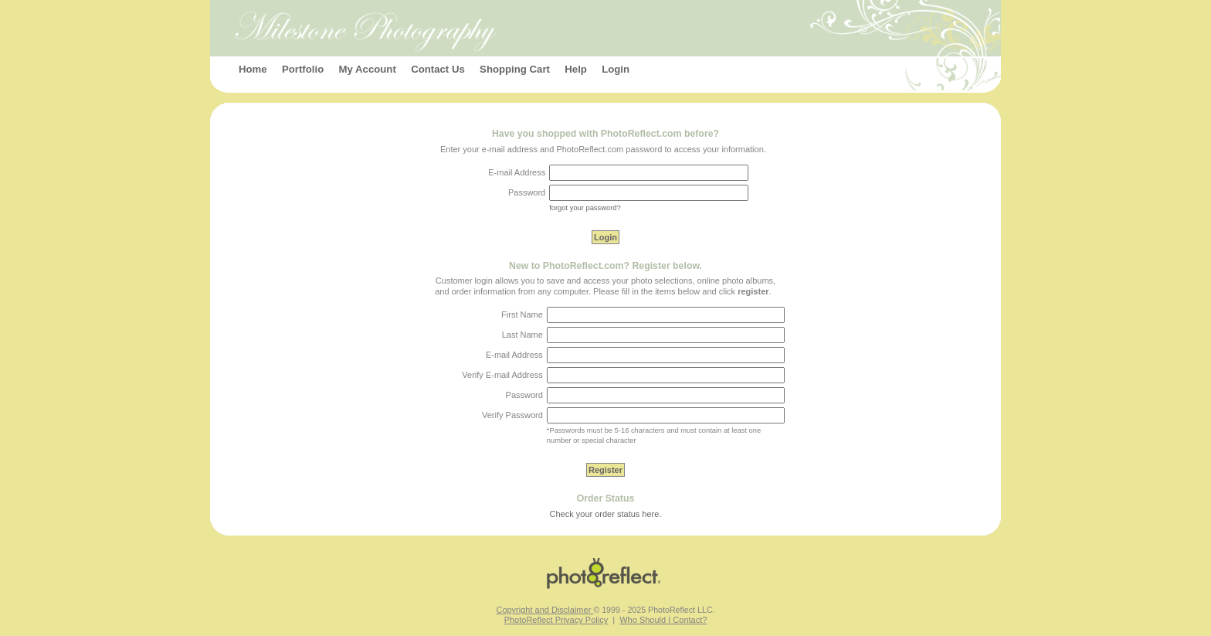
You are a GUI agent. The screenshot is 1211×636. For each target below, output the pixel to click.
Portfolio (303, 69)
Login (615, 69)
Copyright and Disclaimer (544, 609)
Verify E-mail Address (502, 374)
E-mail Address (514, 354)
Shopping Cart (515, 69)
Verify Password (512, 415)
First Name (522, 314)
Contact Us (438, 69)
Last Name (522, 334)
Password (524, 395)
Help (576, 69)
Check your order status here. (606, 514)
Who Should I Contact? (663, 619)
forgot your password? (584, 208)
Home (253, 69)
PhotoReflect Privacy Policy (556, 619)
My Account (367, 69)
